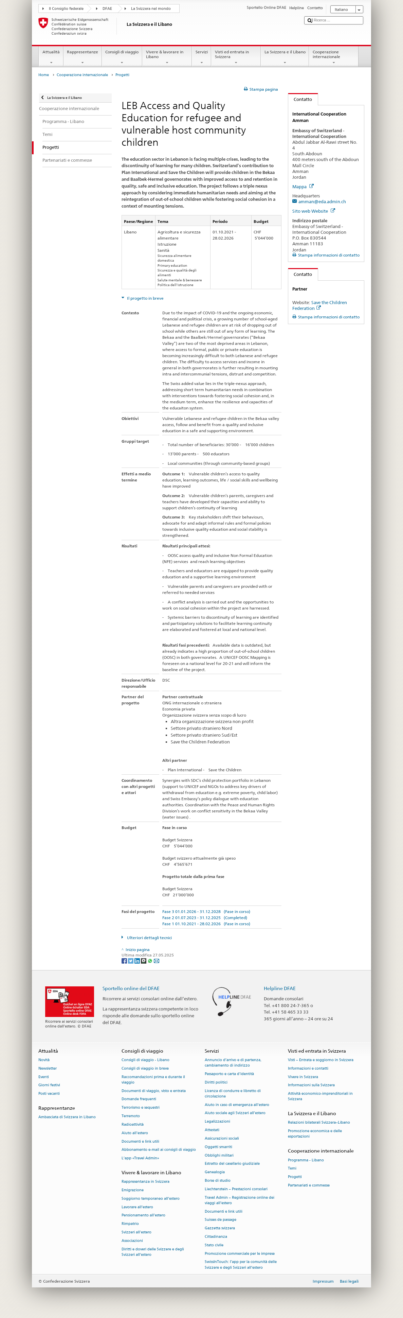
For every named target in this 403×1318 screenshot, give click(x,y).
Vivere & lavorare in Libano (167, 57)
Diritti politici (216, 1082)
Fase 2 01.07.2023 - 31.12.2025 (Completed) (204, 917)
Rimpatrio (130, 1224)
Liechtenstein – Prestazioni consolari (236, 1189)
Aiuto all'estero (135, 1133)
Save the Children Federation (319, 305)
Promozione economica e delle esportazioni (315, 1134)
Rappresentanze (83, 57)
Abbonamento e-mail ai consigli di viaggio (159, 1150)
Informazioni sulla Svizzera (311, 1085)
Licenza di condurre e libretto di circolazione (233, 1094)
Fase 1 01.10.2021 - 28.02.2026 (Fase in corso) (206, 923)
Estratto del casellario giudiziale (232, 1164)
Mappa (303, 186)
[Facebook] (125, 960)
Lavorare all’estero (137, 1207)
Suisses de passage (220, 1220)
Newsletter (47, 1068)
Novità (44, 1060)
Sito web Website (313, 211)
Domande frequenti (139, 1099)
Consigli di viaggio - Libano (145, 1060)
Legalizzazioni (217, 1122)
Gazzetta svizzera (220, 1228)
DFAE (107, 8)
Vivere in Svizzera (303, 1077)
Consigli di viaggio (122, 57)
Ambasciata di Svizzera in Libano (67, 1117)
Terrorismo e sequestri (141, 1108)
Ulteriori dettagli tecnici (149, 937)
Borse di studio (218, 1180)
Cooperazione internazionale (333, 57)
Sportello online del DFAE (131, 988)
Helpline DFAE (280, 988)
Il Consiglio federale (66, 8)
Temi (292, 1168)
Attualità (51, 57)
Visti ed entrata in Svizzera (236, 57)
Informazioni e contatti (308, 1068)
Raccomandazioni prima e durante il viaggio (153, 1080)
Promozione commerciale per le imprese (240, 1253)
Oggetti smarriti (218, 1147)
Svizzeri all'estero (136, 1232)
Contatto (300, 99)
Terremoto (131, 1116)
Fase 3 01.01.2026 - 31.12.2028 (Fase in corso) (206, 911)
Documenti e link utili (140, 1141)
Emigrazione (133, 1190)
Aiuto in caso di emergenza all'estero (237, 1105)
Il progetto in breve (145, 298)
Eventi (43, 1077)
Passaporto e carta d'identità (229, 1074)
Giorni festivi (49, 1085)
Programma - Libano (306, 1160)
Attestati (212, 1130)
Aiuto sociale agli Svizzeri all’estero (235, 1113)
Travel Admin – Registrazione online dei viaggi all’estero (239, 1200)
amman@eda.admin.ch (322, 201)
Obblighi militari (219, 1155)
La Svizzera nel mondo (151, 8)
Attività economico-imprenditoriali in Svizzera (320, 1097)
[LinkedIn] (137, 960)
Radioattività (133, 1124)
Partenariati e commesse (309, 1185)
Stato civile (214, 1245)
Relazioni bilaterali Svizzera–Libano (319, 1123)
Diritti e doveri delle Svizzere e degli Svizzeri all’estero (153, 1252)
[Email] (156, 960)
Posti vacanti (49, 1094)
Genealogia (215, 1172)
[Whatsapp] (150, 960)
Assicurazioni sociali (222, 1138)
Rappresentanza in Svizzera (145, 1182)
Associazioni (132, 1240)
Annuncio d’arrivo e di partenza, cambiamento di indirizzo (233, 1063)
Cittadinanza (216, 1236)
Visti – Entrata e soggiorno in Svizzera (320, 1060)
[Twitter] (131, 960)
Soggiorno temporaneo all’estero (151, 1198)
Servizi (201, 57)
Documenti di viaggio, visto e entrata (154, 1091)
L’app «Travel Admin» (140, 1158)
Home (43, 75)
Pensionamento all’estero (143, 1215)
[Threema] (144, 960)
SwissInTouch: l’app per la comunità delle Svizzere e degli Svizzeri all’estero (241, 1265)
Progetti (295, 1177)
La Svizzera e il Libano (285, 57)
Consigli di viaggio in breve (145, 1068)
